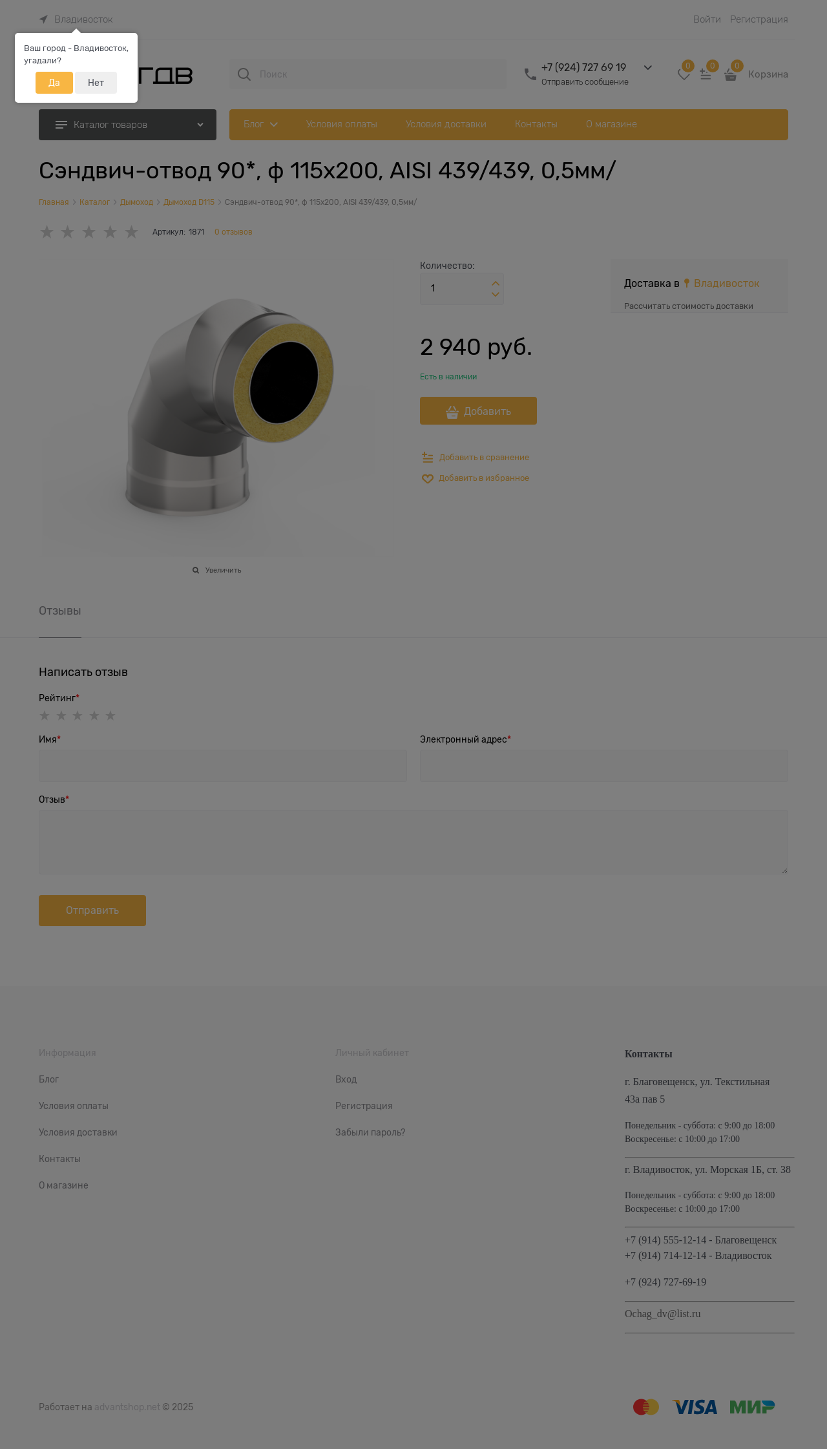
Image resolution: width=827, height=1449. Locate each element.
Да (54, 83)
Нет (96, 83)
